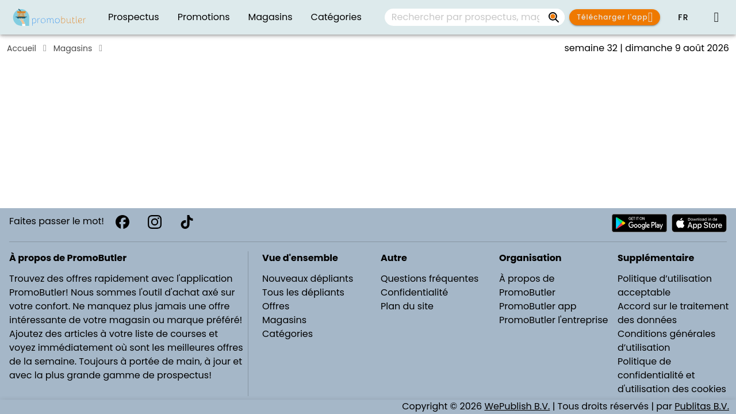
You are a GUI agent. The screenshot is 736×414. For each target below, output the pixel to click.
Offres (275, 306)
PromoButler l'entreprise (553, 320)
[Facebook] (122, 222)
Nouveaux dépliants (307, 278)
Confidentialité (414, 292)
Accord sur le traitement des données (673, 313)
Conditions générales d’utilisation (666, 340)
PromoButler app (538, 306)
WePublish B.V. (517, 406)
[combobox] (475, 17)
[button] (683, 17)
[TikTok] (186, 222)
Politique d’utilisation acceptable (665, 285)
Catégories (287, 333)
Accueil (21, 48)
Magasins (72, 48)
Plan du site (407, 306)
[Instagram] (154, 222)
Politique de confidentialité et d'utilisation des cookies (672, 375)
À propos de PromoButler (527, 285)
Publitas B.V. (701, 406)
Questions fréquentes (429, 278)
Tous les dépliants (303, 292)
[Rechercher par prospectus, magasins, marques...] (554, 17)
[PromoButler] (49, 17)
